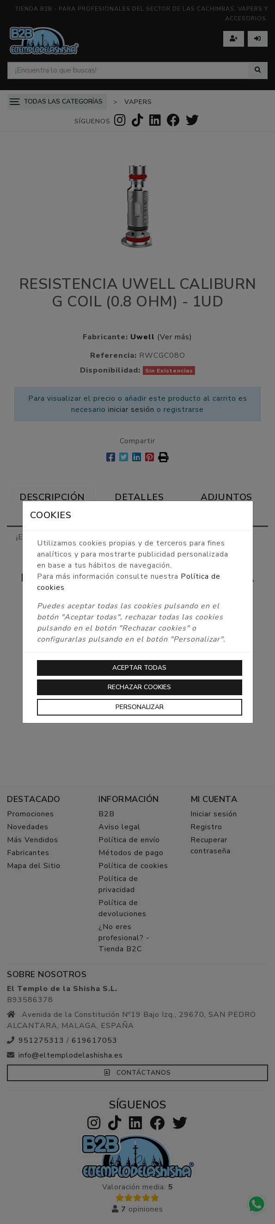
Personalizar (140, 707)
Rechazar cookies (139, 687)
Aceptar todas (139, 667)
